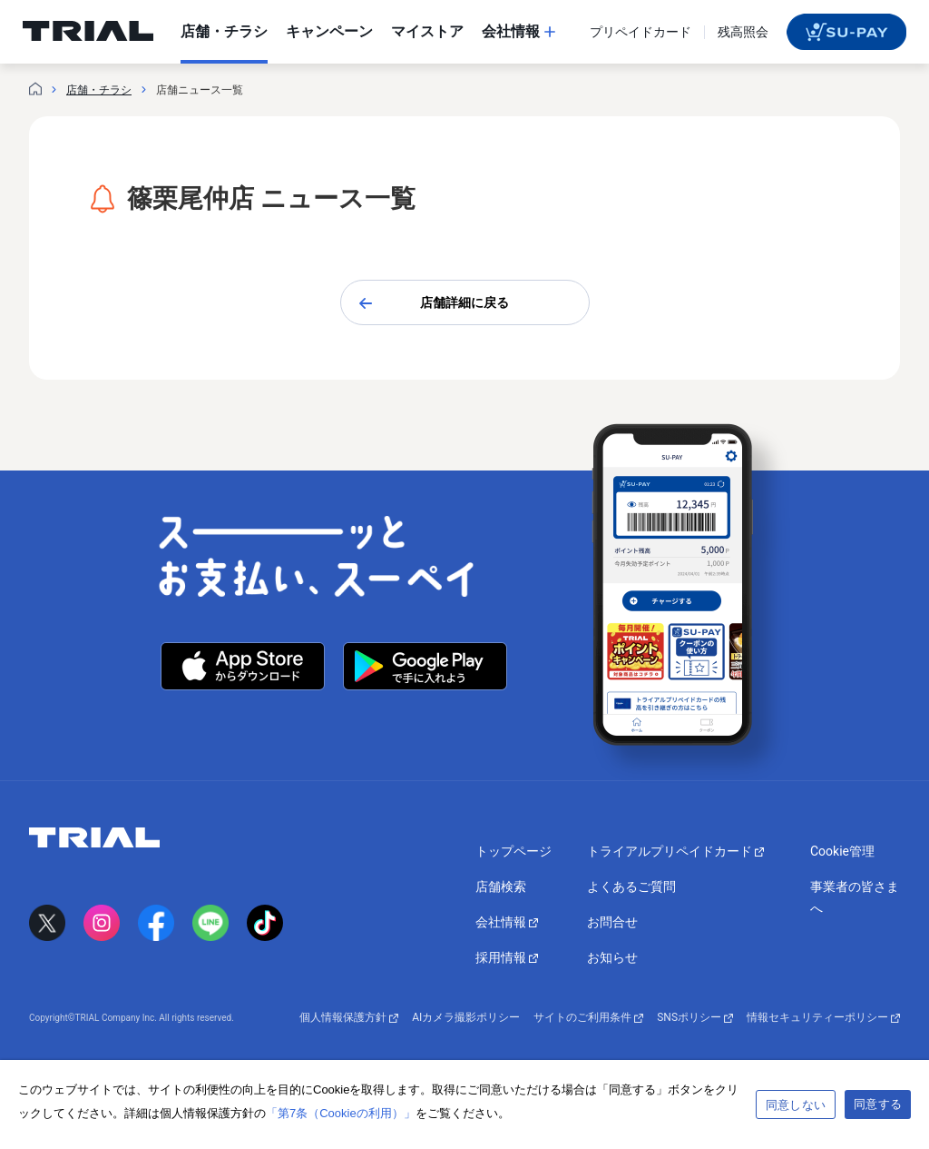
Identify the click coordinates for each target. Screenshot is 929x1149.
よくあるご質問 (631, 886)
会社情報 (506, 922)
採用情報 (506, 957)
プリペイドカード (640, 32)
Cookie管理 (842, 851)
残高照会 (743, 32)
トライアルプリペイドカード (675, 851)
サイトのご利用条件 (588, 1017)
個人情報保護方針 (348, 1017)
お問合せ (612, 922)
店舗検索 (500, 886)
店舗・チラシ (99, 90)
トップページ (513, 851)
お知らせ (612, 957)
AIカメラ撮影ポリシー (466, 1017)
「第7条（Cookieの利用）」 (341, 1113)
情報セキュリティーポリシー (823, 1017)
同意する (878, 1104)
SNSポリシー (695, 1017)
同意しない (796, 1105)
